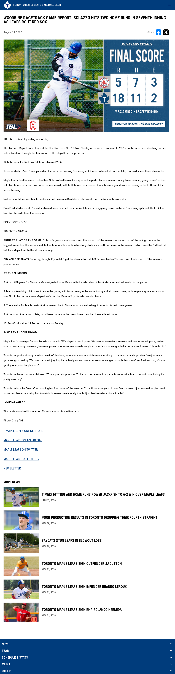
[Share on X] (166, 32)
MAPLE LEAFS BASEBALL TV (21, 459)
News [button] (5, 644)
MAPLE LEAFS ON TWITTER (21, 449)
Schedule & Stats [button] (15, 657)
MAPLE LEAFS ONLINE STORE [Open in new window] (24, 431)
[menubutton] (169, 5)
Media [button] (6, 664)
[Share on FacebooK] (158, 32)
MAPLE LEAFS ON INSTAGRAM (23, 440)
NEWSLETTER (12, 468)
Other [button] (6, 671)
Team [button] (6, 650)
